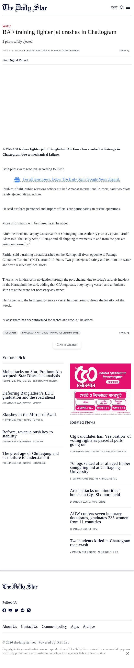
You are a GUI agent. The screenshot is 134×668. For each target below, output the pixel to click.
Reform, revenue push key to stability (27, 434)
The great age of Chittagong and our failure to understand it (30, 455)
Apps (75, 627)
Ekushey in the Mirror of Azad (29, 414)
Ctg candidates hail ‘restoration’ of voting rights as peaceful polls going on (100, 440)
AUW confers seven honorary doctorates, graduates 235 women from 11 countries (99, 517)
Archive (89, 627)
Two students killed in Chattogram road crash (100, 543)
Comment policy (54, 627)
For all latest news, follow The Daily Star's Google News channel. (67, 179)
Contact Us (29, 627)
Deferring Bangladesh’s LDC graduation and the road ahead (28, 395)
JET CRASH (10, 333)
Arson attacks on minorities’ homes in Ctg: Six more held (95, 492)
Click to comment (67, 344)
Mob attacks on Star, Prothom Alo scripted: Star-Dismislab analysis (32, 373)
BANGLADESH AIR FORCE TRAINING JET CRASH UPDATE (50, 333)
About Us (9, 627)
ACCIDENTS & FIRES (69, 50)
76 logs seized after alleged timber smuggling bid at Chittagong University (100, 467)
